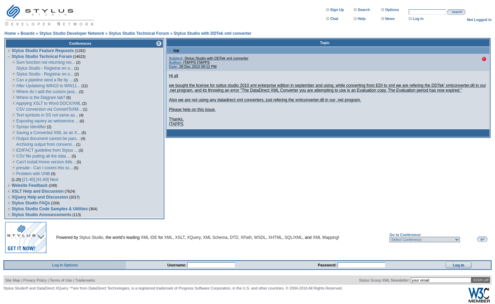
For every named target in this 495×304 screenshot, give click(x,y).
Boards (28, 33)
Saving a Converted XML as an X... (47, 132)
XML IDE (149, 237)
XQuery (194, 237)
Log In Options (65, 265)
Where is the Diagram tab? (40, 97)
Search (364, 10)
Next (54, 179)
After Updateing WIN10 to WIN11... (47, 85)
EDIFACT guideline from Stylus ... (46, 150)
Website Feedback (29, 185)
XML (168, 237)
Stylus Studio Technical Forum (139, 33)
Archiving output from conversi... (45, 144)
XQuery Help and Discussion (40, 197)
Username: (177, 265)
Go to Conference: (405, 235)
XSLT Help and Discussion (38, 191)
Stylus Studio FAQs (31, 203)
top (174, 50)
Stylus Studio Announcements (42, 214)
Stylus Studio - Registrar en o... (44, 68)
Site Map (12, 280)
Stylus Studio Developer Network (71, 33)
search (457, 12)
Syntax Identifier (30, 126)
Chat (334, 19)
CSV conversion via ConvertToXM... (48, 109)
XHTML (275, 237)
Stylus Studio (91, 237)
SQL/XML (293, 237)
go (482, 239)
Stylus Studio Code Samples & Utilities (50, 208)
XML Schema (215, 237)
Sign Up (337, 10)
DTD (234, 237)
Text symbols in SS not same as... (46, 115)
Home (10, 33)
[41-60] (42, 179)
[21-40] (28, 179)
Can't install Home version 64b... (45, 162)
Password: (328, 265)
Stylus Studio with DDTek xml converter (213, 33)
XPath (246, 237)
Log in (418, 19)
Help (361, 19)
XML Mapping (325, 237)
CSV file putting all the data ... (42, 156)
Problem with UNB (32, 173)
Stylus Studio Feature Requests (43, 50)
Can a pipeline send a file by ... (44, 80)
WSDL (260, 237)
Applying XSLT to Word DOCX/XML (48, 103)
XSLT (180, 237)
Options (392, 10)
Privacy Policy (34, 280)
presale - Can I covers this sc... (44, 167)
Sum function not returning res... (45, 62)
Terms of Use (61, 280)
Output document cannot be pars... (47, 138)
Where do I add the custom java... (46, 91)
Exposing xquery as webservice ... (47, 121)
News (390, 19)
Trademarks (85, 280)
